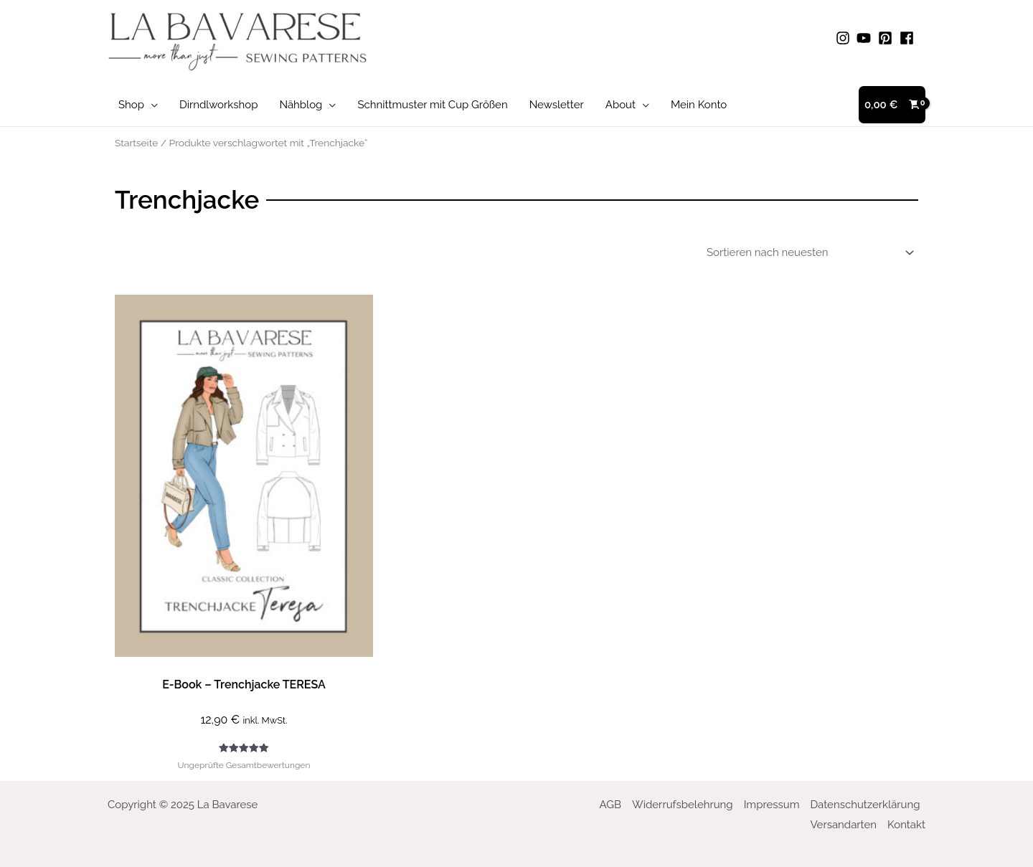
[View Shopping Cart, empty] (892, 105)
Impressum (772, 804)
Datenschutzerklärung (865, 804)
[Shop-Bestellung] (808, 252)
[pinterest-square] (887, 38)
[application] (151, 104)
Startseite (136, 142)
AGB (610, 804)
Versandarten (843, 824)
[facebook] (909, 38)
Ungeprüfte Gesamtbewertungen (244, 765)
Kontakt (906, 824)
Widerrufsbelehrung (682, 804)
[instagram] (845, 38)
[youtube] (866, 38)
